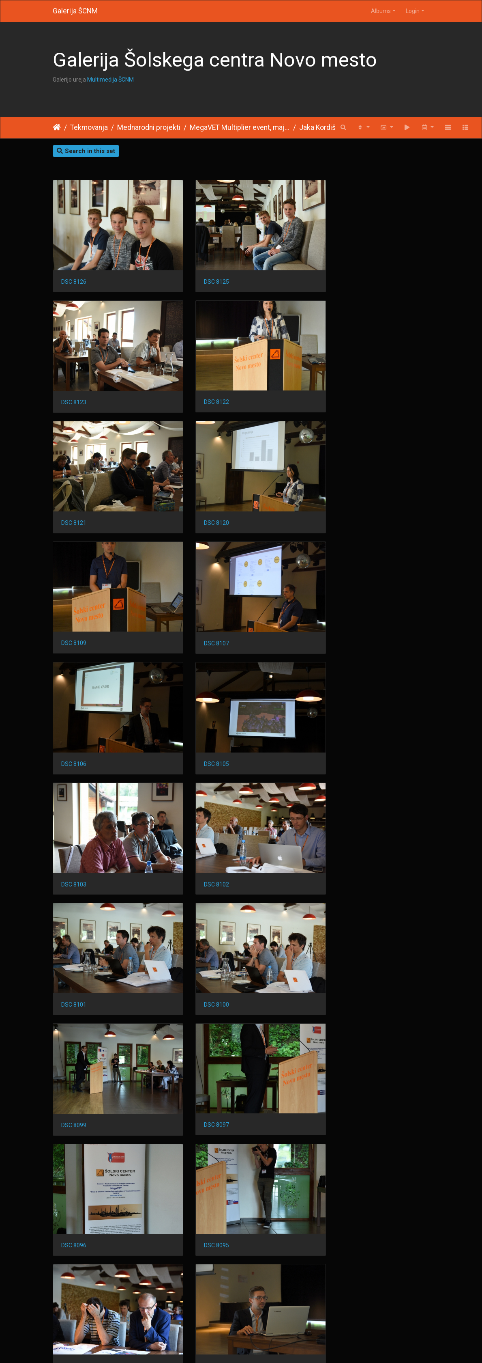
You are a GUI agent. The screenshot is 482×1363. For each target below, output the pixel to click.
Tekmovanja (89, 127)
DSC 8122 (73, 384)
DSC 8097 (73, 829)
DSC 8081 (332, 1052)
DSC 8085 (73, 1052)
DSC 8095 (332, 829)
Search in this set (86, 151)
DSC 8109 (73, 495)
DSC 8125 (203, 273)
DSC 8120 (332, 384)
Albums (381, 11)
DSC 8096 (203, 829)
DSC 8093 (203, 941)
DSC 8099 (332, 718)
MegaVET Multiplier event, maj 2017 (240, 127)
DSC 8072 (203, 1275)
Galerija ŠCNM (75, 11)
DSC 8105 (73, 607)
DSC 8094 (73, 941)
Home (57, 127)
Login (413, 11)
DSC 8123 (332, 273)
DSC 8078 (332, 1163)
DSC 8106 (332, 495)
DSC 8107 (203, 495)
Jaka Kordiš (317, 127)
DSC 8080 (73, 1163)
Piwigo (257, 1346)
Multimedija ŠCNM (110, 79)
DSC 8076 (73, 1275)
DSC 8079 (203, 1163)
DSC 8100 (203, 718)
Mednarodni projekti (148, 127)
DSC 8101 (73, 718)
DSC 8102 (332, 607)
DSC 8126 (73, 273)
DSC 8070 (332, 1275)
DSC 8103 (203, 607)
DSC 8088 (332, 941)
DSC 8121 (203, 384)
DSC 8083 (203, 1052)
